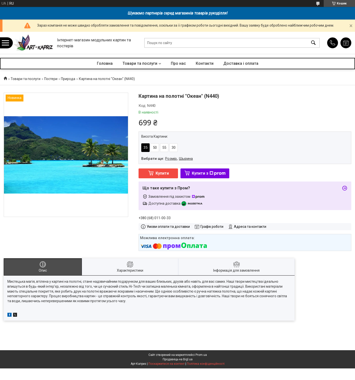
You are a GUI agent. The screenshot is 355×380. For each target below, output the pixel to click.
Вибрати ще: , (167, 158)
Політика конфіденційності (206, 363)
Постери (50, 79)
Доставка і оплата (240, 63)
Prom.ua (201, 355)
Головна (105, 63)
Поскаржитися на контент (166, 363)
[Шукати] (313, 43)
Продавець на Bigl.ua (178, 359)
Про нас (178, 63)
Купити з (209, 173)
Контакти (204, 63)
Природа (68, 79)
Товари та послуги (140, 63)
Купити (162, 173)
